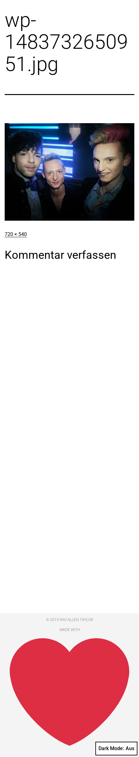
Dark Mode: (116, 748)
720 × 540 (16, 234)
